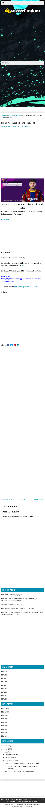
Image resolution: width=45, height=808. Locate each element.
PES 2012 (4, 722)
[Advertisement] (22, 36)
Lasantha (36, 804)
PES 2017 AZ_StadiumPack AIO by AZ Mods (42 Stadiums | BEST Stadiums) (19, 600)
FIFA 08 (4, 671)
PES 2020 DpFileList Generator (26, 287)
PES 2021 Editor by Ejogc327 (12, 595)
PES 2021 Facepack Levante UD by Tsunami (22, 763)
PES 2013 (4, 726)
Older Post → (39, 499)
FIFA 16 (4, 692)
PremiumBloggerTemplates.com (22, 806)
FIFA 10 (4, 675)
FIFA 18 (4, 699)
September (10, 761)
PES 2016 (4, 736)
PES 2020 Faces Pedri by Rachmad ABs (18, 122)
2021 (6, 749)
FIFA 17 (4, 695)
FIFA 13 (4, 682)
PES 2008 (5, 708)
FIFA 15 (4, 689)
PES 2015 (4, 732)
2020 (6, 752)
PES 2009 (5, 712)
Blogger (35, 801)
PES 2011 (4, 719)
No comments (26, 126)
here (23, 266)
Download (5, 219)
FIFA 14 (4, 685)
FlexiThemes (16, 804)
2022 (6, 746)
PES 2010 (5, 715)
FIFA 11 (3, 678)
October (9, 757)
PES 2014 (4, 729)
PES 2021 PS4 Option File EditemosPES (20, 771)
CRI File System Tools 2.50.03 (12, 605)
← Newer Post (6, 499)
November (10, 754)
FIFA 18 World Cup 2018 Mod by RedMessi (17, 609)
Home (4, 115)
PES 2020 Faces (14, 115)
